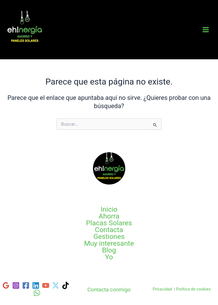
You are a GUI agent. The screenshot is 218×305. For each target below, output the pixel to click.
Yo (109, 257)
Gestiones (109, 236)
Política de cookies (193, 289)
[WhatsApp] (37, 292)
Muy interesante (109, 243)
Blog (109, 250)
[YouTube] (45, 285)
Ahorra (108, 216)
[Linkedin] (35, 285)
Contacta (109, 229)
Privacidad (162, 289)
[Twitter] (55, 285)
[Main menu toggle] (205, 29)
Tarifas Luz (24, 48)
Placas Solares (109, 223)
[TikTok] (65, 285)
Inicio (108, 209)
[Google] (6, 285)
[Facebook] (26, 285)
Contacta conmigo (109, 290)
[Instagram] (16, 285)
